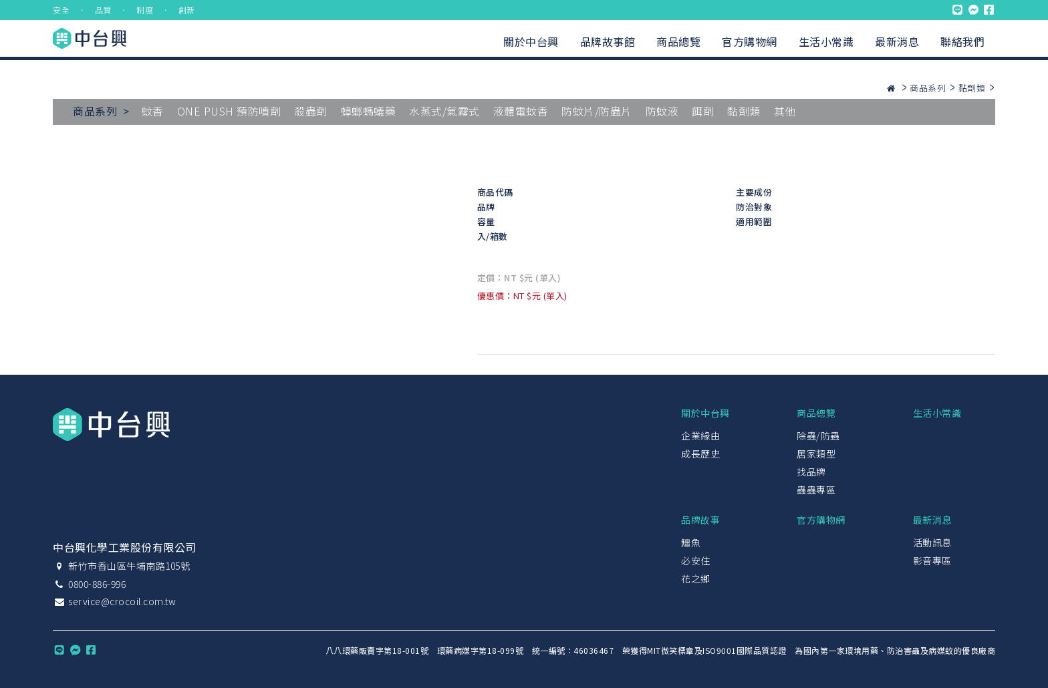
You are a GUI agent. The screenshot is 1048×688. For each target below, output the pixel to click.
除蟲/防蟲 (818, 435)
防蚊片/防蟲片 (596, 111)
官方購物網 (749, 41)
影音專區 (932, 560)
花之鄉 (695, 578)
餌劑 (703, 111)
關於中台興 (531, 41)
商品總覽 (678, 41)
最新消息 (897, 41)
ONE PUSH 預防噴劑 (229, 111)
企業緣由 (700, 435)
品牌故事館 (608, 41)
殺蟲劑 (311, 111)
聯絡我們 (962, 41)
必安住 (695, 560)
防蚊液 (662, 111)
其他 (785, 111)
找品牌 (811, 471)
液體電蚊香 (521, 111)
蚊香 (153, 111)
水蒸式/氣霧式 (444, 111)
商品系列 (928, 87)
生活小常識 (826, 41)
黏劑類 (972, 87)
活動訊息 (932, 542)
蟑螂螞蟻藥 (368, 111)
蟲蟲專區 (816, 489)
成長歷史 (700, 453)
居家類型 (816, 453)
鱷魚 (690, 542)
